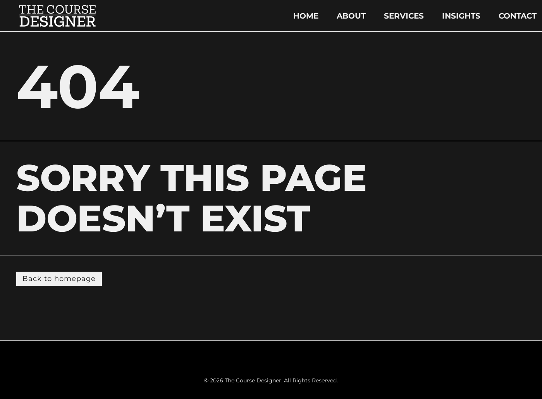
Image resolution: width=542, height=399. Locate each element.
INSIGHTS (461, 16)
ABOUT (351, 16)
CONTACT (518, 16)
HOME (305, 16)
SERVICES (404, 16)
